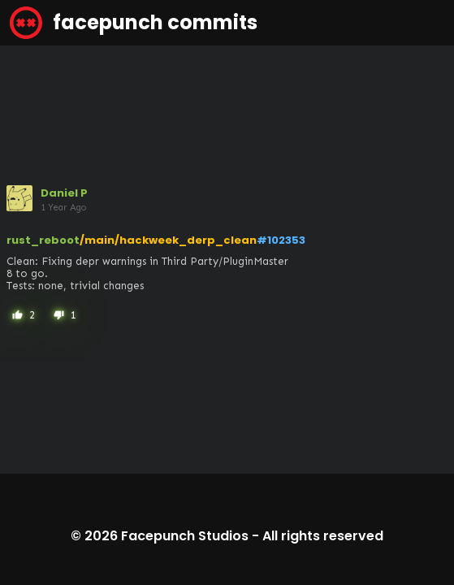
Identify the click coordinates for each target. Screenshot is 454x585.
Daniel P (64, 193)
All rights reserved (322, 535)
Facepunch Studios (185, 535)
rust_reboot (43, 240)
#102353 (281, 240)
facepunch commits (133, 22)
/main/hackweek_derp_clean (168, 240)
